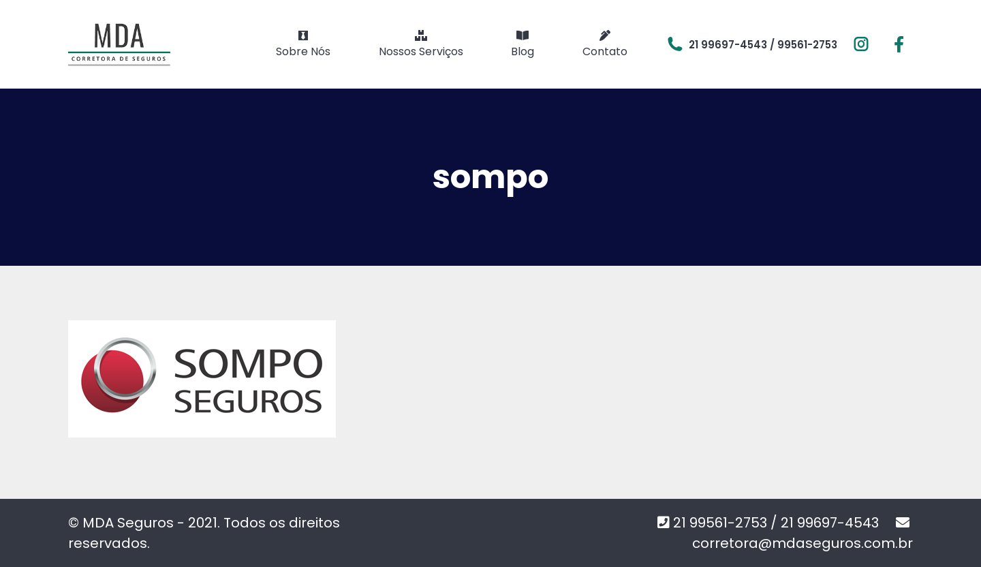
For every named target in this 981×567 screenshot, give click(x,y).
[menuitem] (303, 44)
